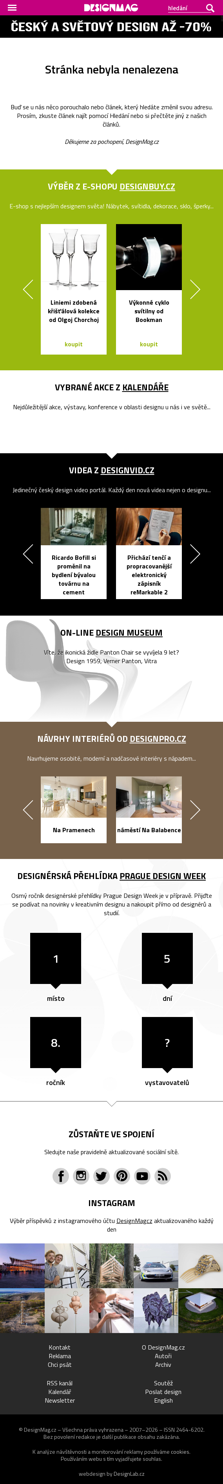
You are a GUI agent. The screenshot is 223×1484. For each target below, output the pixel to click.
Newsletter (60, 1400)
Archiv (163, 1364)
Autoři (163, 1356)
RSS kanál (60, 1383)
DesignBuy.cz (147, 186)
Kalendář (59, 1391)
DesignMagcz (134, 1220)
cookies (180, 1451)
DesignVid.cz (127, 470)
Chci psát (60, 1364)
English (163, 1400)
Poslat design (163, 1391)
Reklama (60, 1356)
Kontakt (60, 1347)
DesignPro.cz (158, 738)
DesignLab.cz (129, 1473)
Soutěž (163, 1383)
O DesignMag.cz (163, 1347)
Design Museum (129, 632)
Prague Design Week (163, 876)
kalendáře (145, 387)
